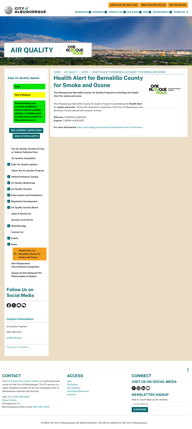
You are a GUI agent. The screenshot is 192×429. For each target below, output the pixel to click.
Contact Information (20, 319)
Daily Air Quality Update (24, 164)
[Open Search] (187, 12)
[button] (179, 12)
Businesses (83, 12)
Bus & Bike (134, 12)
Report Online (9, 400)
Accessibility (73, 388)
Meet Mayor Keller (153, 5)
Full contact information (17, 347)
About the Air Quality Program (27, 170)
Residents (99, 12)
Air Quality (71, 72)
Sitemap (71, 394)
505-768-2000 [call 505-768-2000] (21, 396)
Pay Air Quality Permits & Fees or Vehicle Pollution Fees (27, 150)
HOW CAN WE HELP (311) (123, 5)
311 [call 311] (9, 396)
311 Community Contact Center (23, 381)
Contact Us (17, 232)
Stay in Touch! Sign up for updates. (150, 399)
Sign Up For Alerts (26, 136)
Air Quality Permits (21, 189)
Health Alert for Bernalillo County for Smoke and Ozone (27, 254)
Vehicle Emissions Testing (24, 176)
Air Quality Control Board (24, 207)
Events (14, 238)
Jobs (147, 12)
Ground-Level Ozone (22, 219)
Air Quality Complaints (23, 158)
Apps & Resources (21, 213)
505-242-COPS (41, 407)
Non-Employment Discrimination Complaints (25, 265)
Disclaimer (72, 384)
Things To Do (117, 12)
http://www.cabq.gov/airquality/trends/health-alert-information (110, 127)
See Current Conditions (26, 130)
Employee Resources (78, 391)
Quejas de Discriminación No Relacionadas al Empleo (26, 275)
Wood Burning (18, 226)
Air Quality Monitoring (23, 183)
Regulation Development (24, 201)
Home (57, 72)
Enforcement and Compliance (26, 195)
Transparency (162, 12)
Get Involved (178, 5)
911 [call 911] (18, 403)
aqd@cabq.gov (14, 337)
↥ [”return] (188, 369)
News (85, 72)
